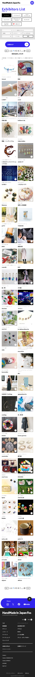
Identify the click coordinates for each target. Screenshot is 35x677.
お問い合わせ (20, 673)
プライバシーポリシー (10, 673)
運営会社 (27, 673)
